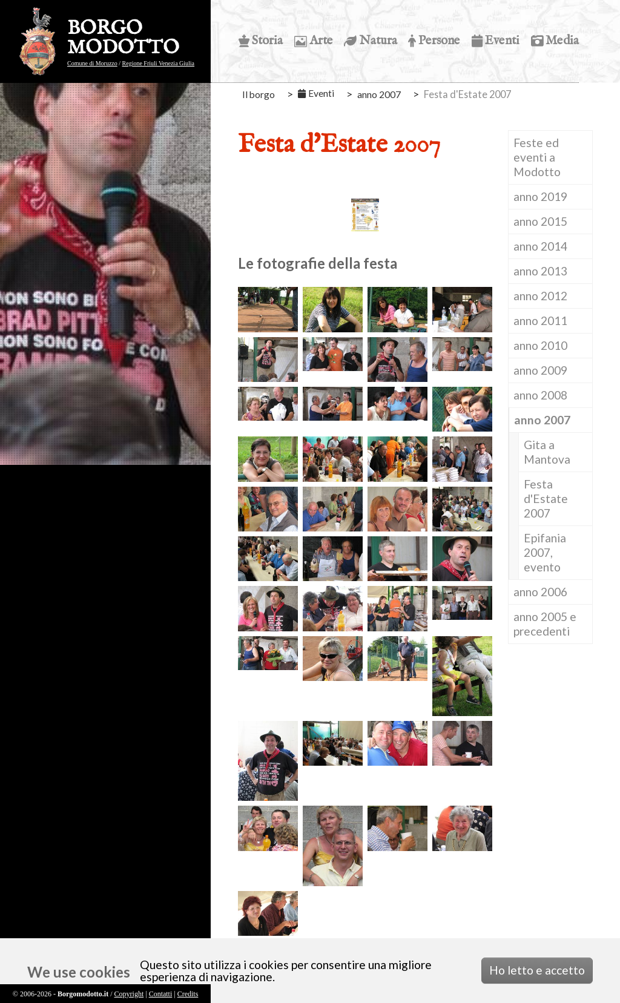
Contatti (161, 994)
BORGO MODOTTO (123, 38)
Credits (188, 994)
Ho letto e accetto (537, 970)
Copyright (129, 994)
